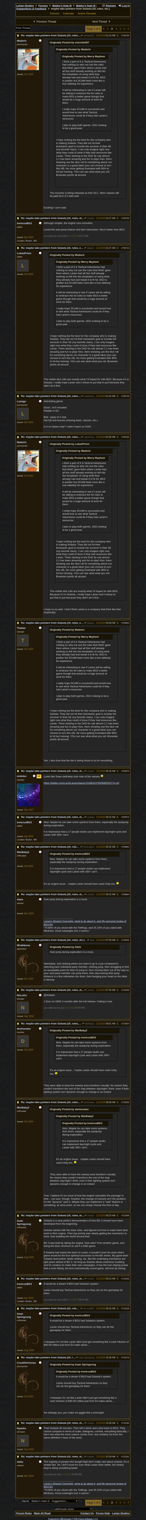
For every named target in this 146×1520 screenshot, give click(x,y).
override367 (87, 35)
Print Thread (23, 28)
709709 (125, 218)
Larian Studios (25, 5)
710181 (125, 1456)
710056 (125, 1102)
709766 (125, 437)
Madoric (89, 248)
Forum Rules (24, 1513)
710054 (125, 1023)
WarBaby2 (88, 1023)
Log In (124, 5)
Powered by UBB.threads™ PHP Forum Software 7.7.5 (73, 1519)
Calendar (68, 13)
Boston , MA (31, 241)
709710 (125, 248)
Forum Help (103, 1513)
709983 (125, 847)
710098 (125, 1215)
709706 (125, 35)
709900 (125, 623)
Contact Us (87, 1513)
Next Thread (101, 21)
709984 (125, 894)
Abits (90, 940)
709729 (125, 396)
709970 (125, 771)
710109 (125, 1308)
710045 (125, 940)
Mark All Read (42, 1513)
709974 (125, 817)
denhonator (87, 1102)
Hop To (25, 1501)
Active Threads (87, 13)
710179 (125, 1357)
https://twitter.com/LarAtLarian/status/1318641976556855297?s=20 (81, 783)
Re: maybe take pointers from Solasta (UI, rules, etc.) (53, 35)
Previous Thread (44, 21)
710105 (125, 1279)
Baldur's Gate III (61, 5)
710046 (125, 990)
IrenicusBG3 (87, 847)
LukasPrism (87, 396)
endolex (89, 218)
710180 (125, 1423)
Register (109, 5)
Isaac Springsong (85, 1357)
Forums (43, 5)
